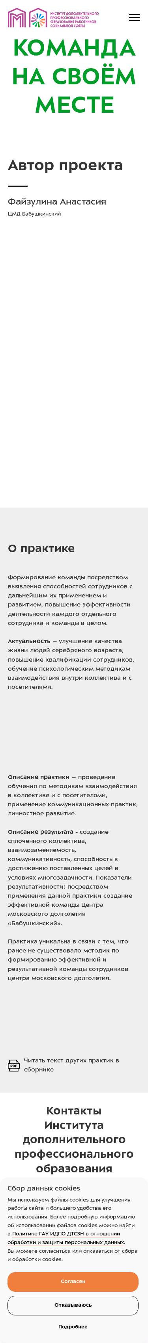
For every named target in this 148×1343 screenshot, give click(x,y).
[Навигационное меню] (134, 18)
